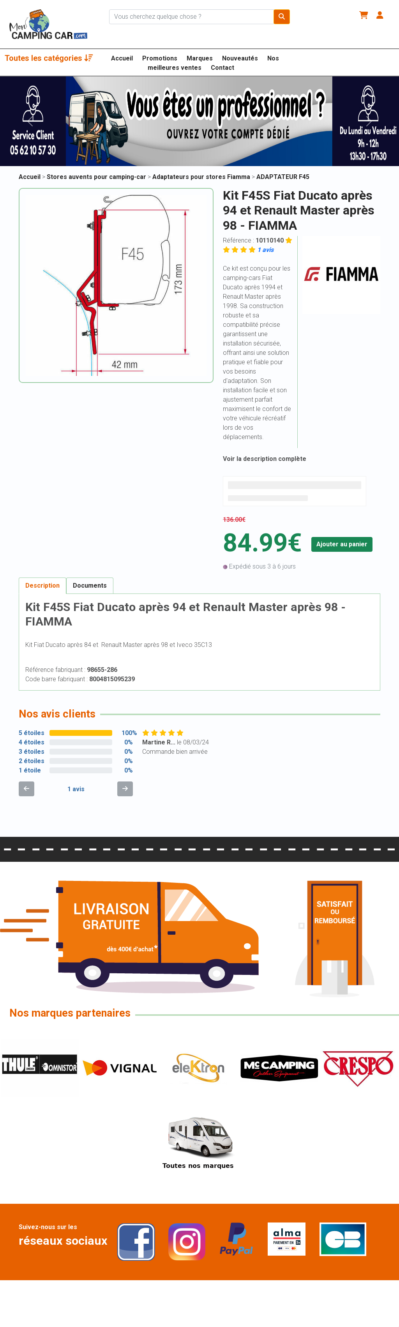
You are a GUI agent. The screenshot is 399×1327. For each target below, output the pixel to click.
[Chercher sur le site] (191, 16)
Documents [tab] (90, 585)
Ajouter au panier (341, 544)
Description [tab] (42, 585)
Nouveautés (240, 58)
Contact (222, 67)
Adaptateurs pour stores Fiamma (202, 177)
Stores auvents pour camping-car (97, 177)
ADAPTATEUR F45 (282, 177)
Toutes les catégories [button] (49, 58)
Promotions (159, 58)
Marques (200, 58)
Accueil (122, 58)
